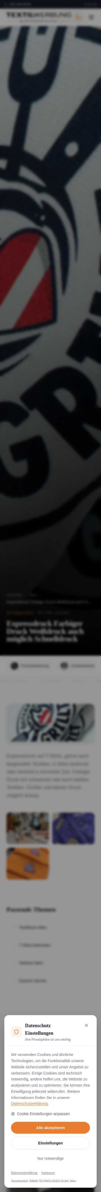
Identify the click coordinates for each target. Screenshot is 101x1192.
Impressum (48, 1172)
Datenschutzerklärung (29, 1103)
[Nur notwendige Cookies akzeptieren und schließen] (86, 1025)
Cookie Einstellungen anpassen (40, 1114)
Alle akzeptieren (50, 1128)
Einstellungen (50, 1143)
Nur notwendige (50, 1158)
